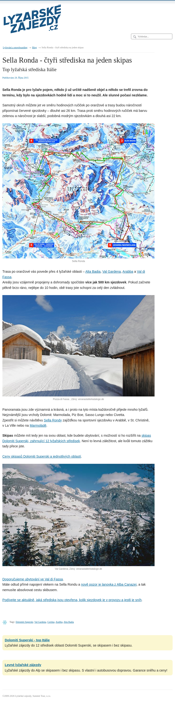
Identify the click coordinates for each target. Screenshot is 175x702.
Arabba (127, 271)
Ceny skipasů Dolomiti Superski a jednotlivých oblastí (41, 456)
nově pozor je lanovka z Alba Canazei (108, 584)
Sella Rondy (53, 420)
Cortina (50, 622)
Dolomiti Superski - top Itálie (27, 640)
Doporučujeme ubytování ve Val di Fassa (32, 579)
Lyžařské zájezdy (23, 696)
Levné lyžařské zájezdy (23, 665)
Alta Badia (93, 271)
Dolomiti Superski (24, 622)
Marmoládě (38, 425)
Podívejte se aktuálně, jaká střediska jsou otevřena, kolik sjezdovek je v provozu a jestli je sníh (71, 600)
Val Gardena (111, 271)
